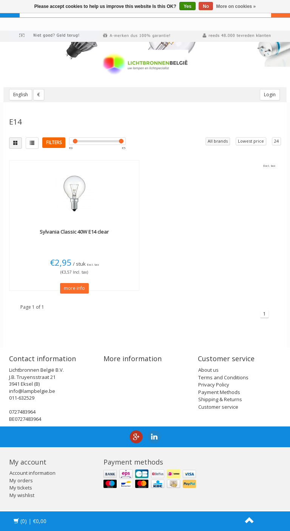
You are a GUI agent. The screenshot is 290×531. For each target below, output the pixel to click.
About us (208, 369)
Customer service (218, 406)
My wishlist (21, 495)
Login (270, 94)
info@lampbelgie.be (32, 391)
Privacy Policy (213, 384)
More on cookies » (236, 6)
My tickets (20, 487)
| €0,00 (30, 521)
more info (74, 288)
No (206, 6)
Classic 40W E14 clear (74, 231)
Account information (32, 472)
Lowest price (251, 141)
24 (276, 141)
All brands (218, 141)
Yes (187, 6)
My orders (21, 480)
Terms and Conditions (223, 377)
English (20, 94)
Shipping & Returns (220, 399)
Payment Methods (219, 392)
